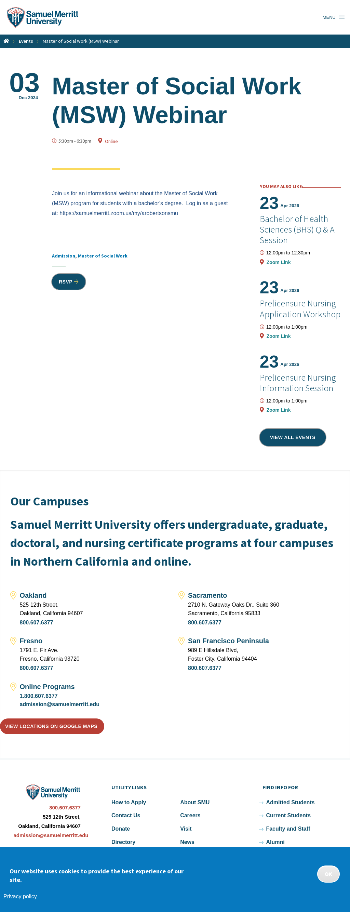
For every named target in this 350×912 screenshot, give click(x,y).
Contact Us (125, 815)
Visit (186, 829)
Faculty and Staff (288, 829)
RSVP (65, 282)
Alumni (275, 842)
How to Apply (128, 802)
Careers (190, 815)
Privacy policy (20, 896)
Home (6, 40)
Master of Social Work (102, 256)
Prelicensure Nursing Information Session (298, 383)
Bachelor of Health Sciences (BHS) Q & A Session (297, 229)
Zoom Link (279, 262)
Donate (120, 829)
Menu (329, 17)
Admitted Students (290, 802)
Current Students (288, 815)
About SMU (195, 802)
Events (26, 41)
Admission (63, 256)
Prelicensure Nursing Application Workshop (300, 308)
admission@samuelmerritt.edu (59, 704)
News (187, 842)
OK (328, 874)
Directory (123, 842)
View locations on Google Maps (51, 726)
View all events (293, 437)
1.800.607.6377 (39, 696)
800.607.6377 (36, 622)
